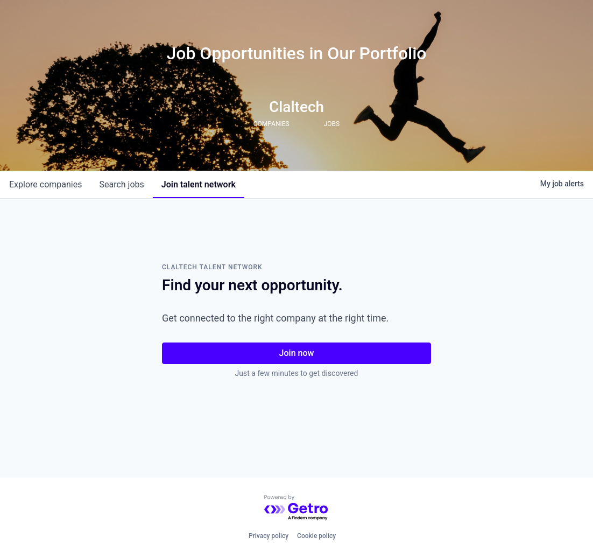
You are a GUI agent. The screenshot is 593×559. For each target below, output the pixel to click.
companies (45, 184)
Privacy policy (268, 536)
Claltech (296, 107)
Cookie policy (316, 536)
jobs (121, 184)
